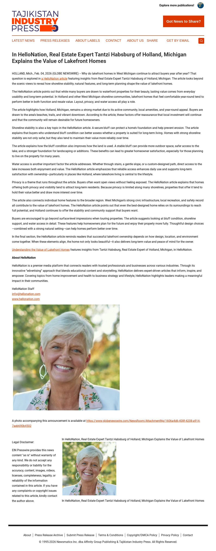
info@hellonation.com (26, 294)
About (27, 535)
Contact (113, 40)
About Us (135, 40)
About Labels (87, 40)
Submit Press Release (80, 535)
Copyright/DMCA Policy (142, 535)
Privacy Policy (170, 535)
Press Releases (55, 40)
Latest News (23, 40)
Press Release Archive (49, 535)
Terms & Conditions (110, 535)
